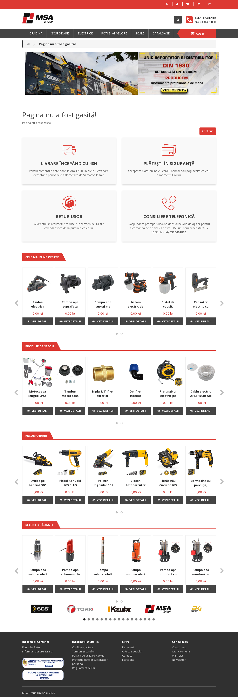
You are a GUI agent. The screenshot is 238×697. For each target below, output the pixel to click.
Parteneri (128, 647)
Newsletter (179, 660)
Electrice (85, 33)
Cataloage (161, 33)
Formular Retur (31, 647)
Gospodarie (60, 33)
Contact (127, 655)
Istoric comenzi (181, 651)
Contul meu (179, 647)
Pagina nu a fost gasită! (57, 44)
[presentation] (16, 303)
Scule (139, 33)
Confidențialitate (82, 647)
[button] (116, 334)
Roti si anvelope (114, 33)
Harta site (128, 660)
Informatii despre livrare (37, 651)
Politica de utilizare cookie (88, 655)
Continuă (207, 131)
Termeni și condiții (83, 651)
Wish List (177, 655)
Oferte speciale (132, 651)
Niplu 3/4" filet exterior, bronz (103, 395)
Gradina (35, 33)
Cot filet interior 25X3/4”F (135, 395)
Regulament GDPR (83, 668)
